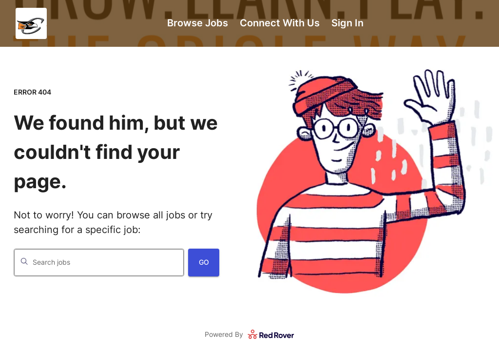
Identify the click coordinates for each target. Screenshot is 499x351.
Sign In (347, 23)
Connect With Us (280, 23)
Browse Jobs (197, 23)
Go (204, 262)
